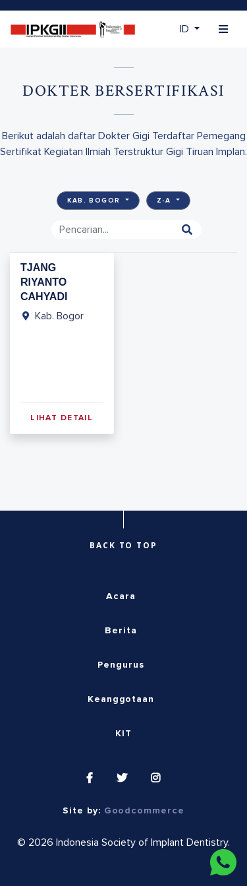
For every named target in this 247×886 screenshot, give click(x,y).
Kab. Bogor (95, 200)
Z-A (166, 200)
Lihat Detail (61, 418)
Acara (121, 596)
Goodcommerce (144, 810)
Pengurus (120, 665)
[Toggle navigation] (223, 29)
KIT (123, 733)
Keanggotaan (121, 699)
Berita (121, 630)
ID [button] (186, 29)
